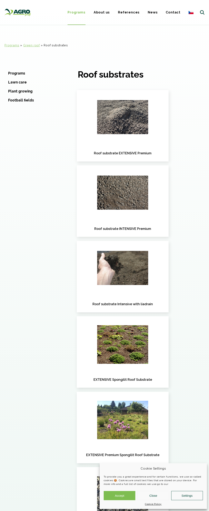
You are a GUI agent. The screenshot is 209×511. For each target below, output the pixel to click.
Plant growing (20, 91)
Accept (119, 495)
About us (102, 12)
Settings (186, 495)
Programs (76, 12)
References (129, 12)
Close (153, 495)
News (153, 12)
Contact (173, 12)
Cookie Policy (153, 504)
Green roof (31, 45)
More (11, 440)
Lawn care (17, 82)
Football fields (21, 100)
